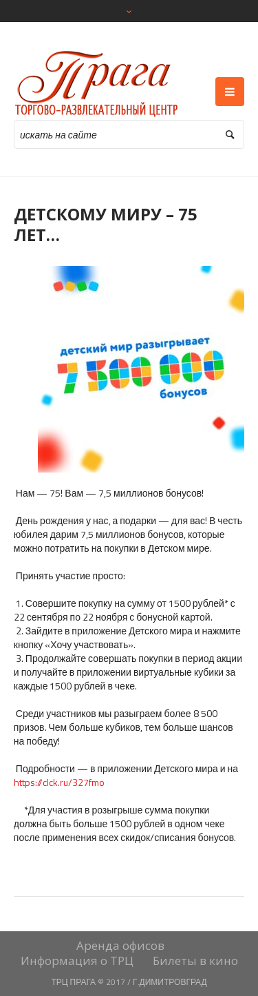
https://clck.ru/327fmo (59, 782)
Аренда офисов (120, 945)
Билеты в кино (195, 960)
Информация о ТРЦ (77, 960)
